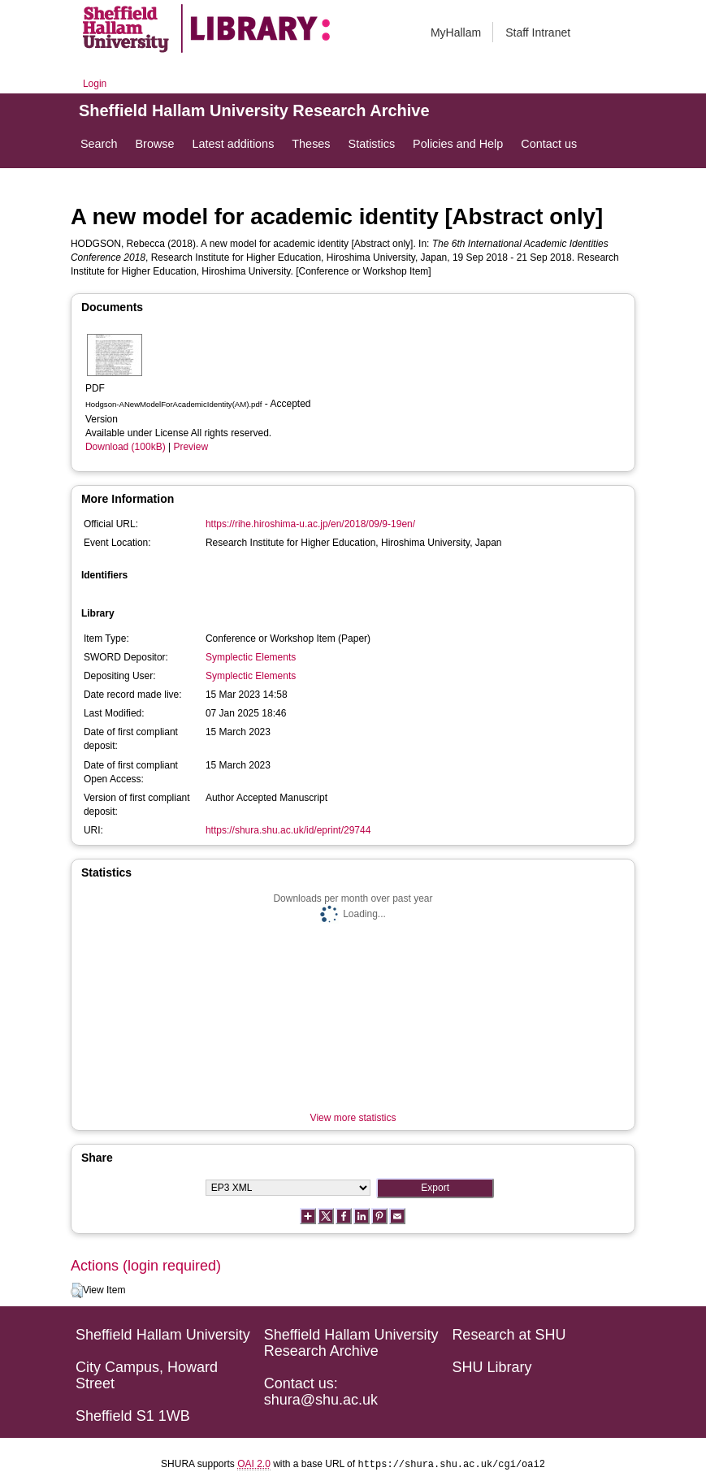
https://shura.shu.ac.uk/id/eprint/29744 (288, 830)
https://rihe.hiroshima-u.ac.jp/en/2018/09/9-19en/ (310, 524)
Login (94, 83)
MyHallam (456, 32)
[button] (77, 1291)
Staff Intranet (537, 32)
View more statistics (353, 1117)
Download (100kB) (125, 446)
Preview (190, 446)
